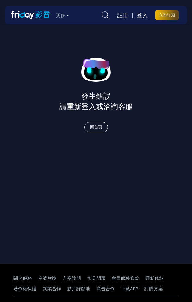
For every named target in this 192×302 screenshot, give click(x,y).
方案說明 (72, 278)
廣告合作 (105, 288)
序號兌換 (47, 278)
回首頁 (96, 127)
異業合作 (52, 288)
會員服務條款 (125, 278)
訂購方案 (153, 288)
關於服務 (22, 278)
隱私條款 (154, 278)
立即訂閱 (167, 15)
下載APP (130, 288)
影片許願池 (78, 288)
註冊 (122, 15)
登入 (142, 15)
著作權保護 (24, 288)
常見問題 (96, 278)
